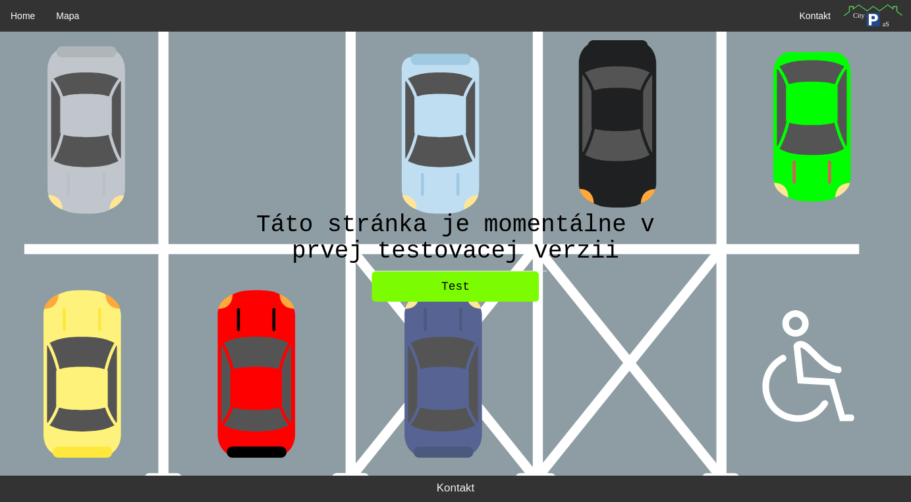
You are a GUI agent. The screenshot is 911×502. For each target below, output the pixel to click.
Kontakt (815, 16)
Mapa (67, 16)
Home (23, 16)
